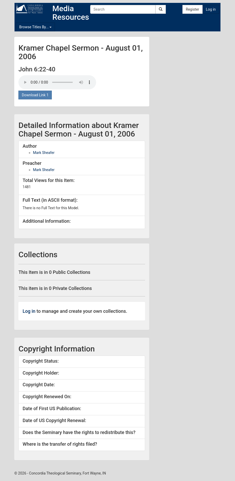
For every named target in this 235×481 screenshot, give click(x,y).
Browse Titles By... (35, 27)
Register (192, 9)
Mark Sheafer (43, 153)
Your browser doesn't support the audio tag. (57, 82)
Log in (211, 9)
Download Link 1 (35, 95)
